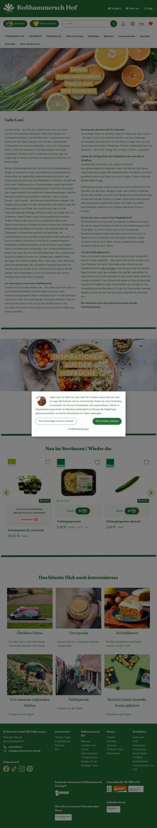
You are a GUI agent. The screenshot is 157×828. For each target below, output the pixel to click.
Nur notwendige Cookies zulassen (56, 421)
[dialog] (78, 414)
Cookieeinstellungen (78, 429)
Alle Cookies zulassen (107, 421)
